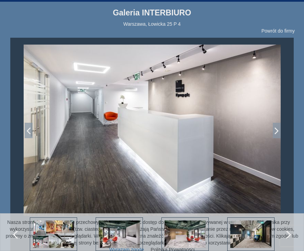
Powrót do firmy (278, 31)
